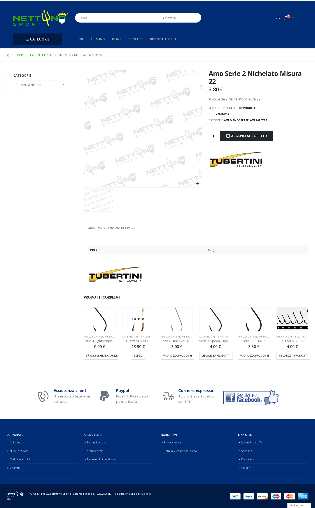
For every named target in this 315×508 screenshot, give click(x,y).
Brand (116, 39)
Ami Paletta (258, 120)
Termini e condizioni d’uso (181, 450)
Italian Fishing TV (252, 442)
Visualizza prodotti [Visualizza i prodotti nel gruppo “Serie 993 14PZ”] (254, 355)
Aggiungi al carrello (249, 136)
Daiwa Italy (248, 459)
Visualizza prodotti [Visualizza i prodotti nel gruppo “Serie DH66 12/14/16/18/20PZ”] (177, 355)
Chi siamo (98, 39)
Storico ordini (96, 450)
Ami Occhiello (306, 336)
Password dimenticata (101, 459)
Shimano (247, 450)
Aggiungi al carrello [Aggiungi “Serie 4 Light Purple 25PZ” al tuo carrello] (104, 355)
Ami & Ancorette (236, 120)
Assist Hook (150, 336)
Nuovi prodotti (19, 450)
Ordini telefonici (163, 39)
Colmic (245, 467)
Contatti (136, 39)
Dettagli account (97, 442)
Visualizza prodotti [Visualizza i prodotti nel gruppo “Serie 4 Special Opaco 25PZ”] (216, 355)
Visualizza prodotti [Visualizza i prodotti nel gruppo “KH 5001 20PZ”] (293, 355)
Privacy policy (172, 442)
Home (79, 39)
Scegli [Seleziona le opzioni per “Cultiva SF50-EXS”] (138, 355)
